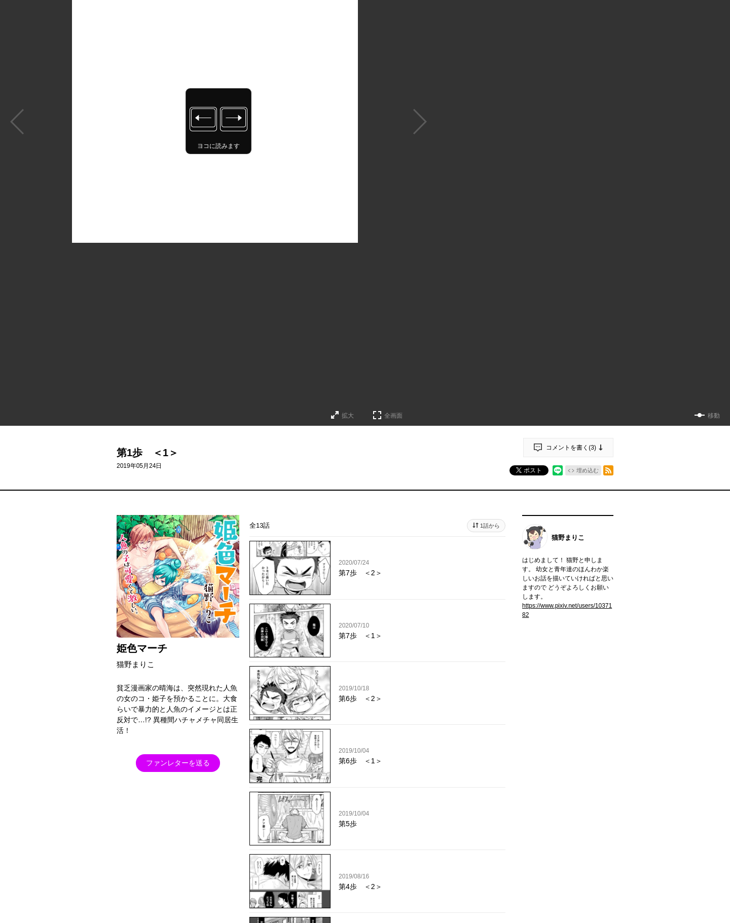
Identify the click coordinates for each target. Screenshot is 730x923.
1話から (490, 526)
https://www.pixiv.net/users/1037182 (567, 610)
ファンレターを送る (178, 763)
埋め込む (587, 470)
